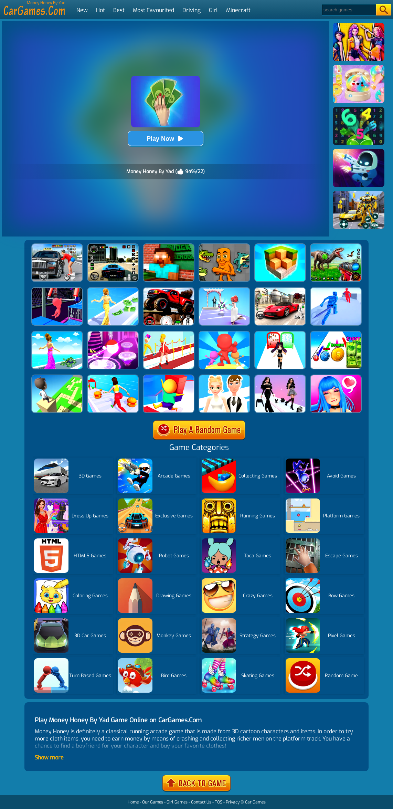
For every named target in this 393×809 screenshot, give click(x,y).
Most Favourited (153, 10)
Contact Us (201, 802)
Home (133, 802)
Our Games (152, 802)
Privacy (233, 802)
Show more (49, 757)
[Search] (348, 9)
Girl (213, 10)
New (82, 10)
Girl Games (177, 802)
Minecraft (238, 10)
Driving (191, 10)
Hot (100, 10)
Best (119, 10)
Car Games (255, 802)
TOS (218, 802)
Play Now (165, 138)
